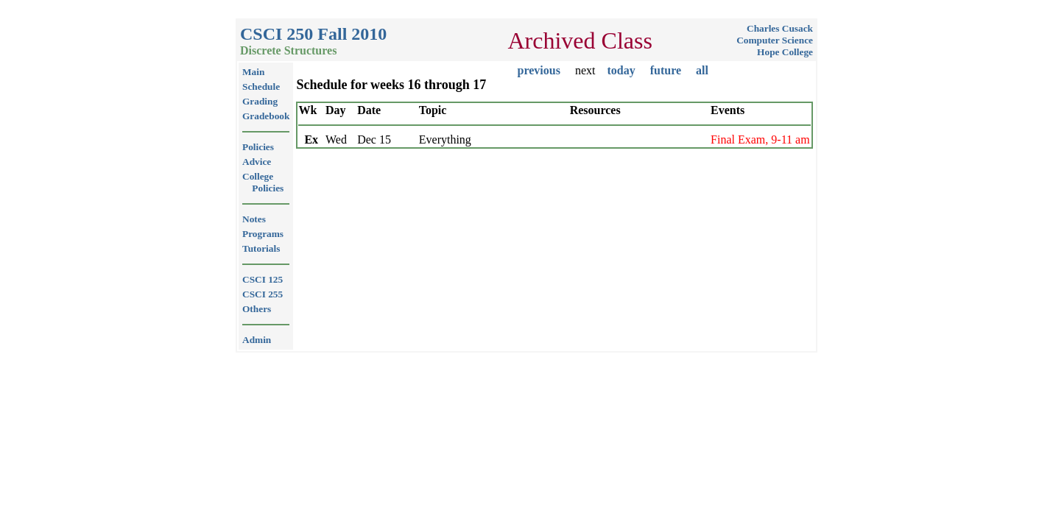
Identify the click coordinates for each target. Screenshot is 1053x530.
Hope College (785, 51)
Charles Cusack (780, 28)
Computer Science (774, 40)
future (665, 70)
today (621, 70)
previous (539, 70)
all (702, 70)
